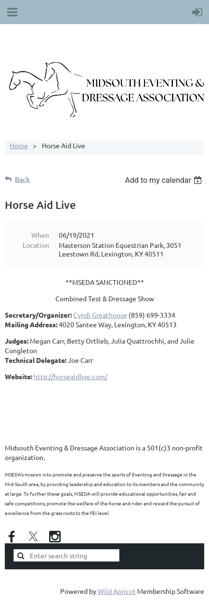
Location (36, 245)
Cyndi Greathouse (100, 314)
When (40, 235)
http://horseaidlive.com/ (70, 376)
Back (22, 179)
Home (19, 145)
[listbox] (164, 180)
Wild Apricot (117, 591)
